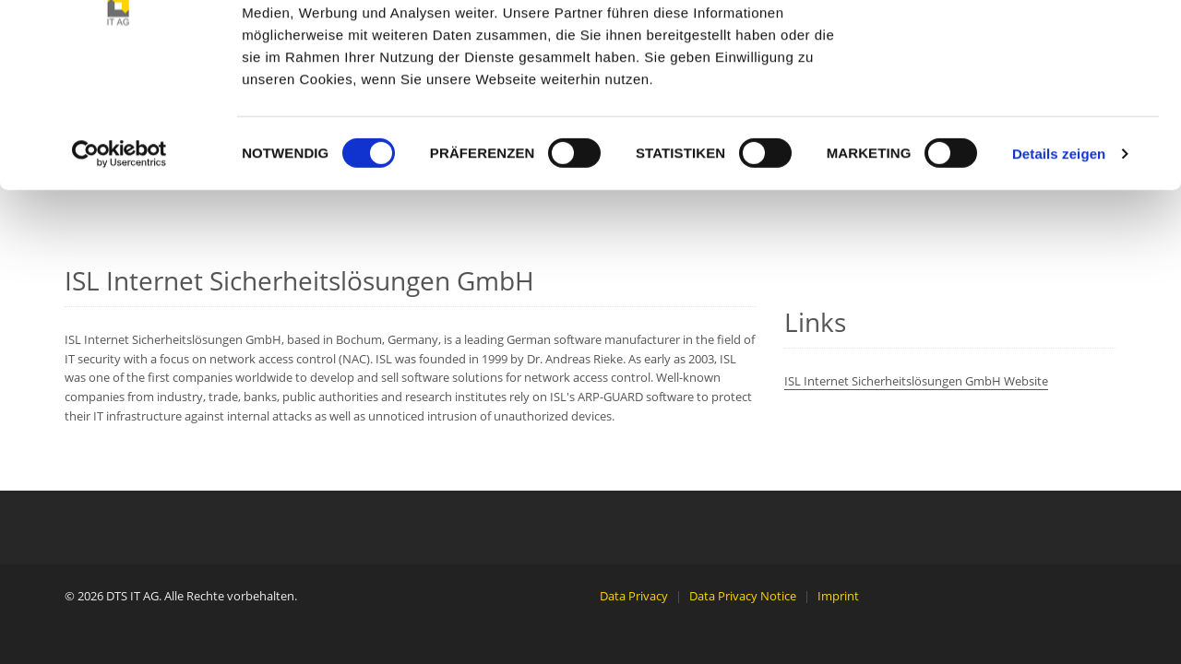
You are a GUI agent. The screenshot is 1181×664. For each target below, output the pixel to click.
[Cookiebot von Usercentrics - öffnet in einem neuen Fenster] (119, 275)
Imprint (838, 595)
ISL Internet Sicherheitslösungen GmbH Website (916, 381)
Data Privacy (634, 595)
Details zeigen (1058, 274)
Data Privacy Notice (742, 595)
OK (1027, 48)
